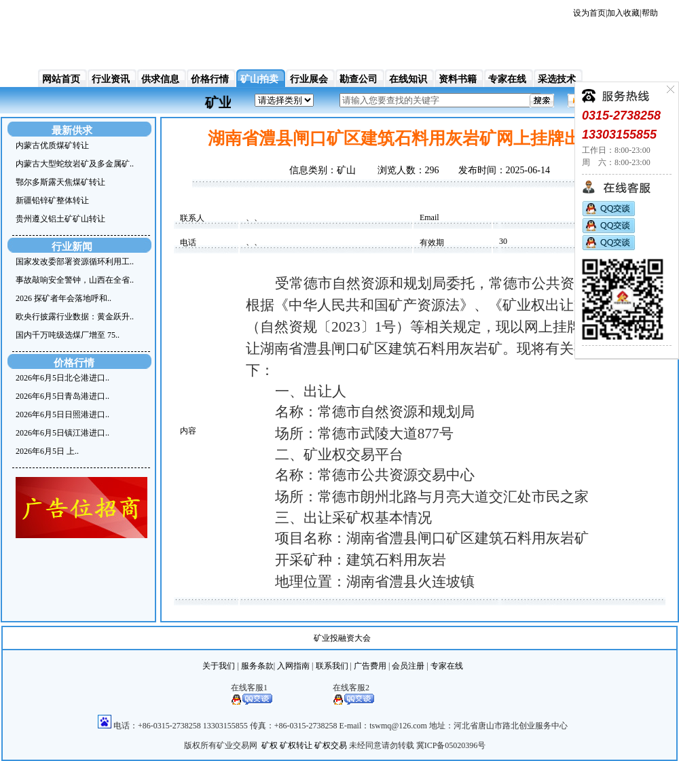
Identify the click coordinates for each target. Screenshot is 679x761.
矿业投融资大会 (342, 638)
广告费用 (370, 666)
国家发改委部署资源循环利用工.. (75, 261)
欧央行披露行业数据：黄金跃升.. (75, 316)
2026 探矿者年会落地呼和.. (63, 298)
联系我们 (332, 666)
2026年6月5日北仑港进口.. (62, 378)
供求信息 (160, 79)
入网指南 (293, 666)
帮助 (650, 13)
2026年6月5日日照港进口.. (62, 414)
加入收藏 (623, 13)
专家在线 (507, 79)
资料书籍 (458, 79)
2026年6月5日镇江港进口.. (62, 433)
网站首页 (61, 79)
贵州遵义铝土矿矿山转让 (60, 219)
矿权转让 (296, 745)
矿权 (269, 745)
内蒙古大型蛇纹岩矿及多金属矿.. (75, 164)
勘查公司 (359, 79)
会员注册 (408, 666)
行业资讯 (111, 79)
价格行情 (210, 79)
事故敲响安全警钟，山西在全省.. (75, 280)
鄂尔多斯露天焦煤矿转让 (60, 182)
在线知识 (408, 79)
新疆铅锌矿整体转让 (52, 200)
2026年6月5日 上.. (47, 451)
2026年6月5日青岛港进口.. (62, 396)
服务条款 (257, 666)
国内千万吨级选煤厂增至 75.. (68, 335)
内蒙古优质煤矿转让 (52, 145)
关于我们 (218, 666)
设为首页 (589, 13)
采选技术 (557, 79)
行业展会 (309, 79)
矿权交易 (330, 745)
